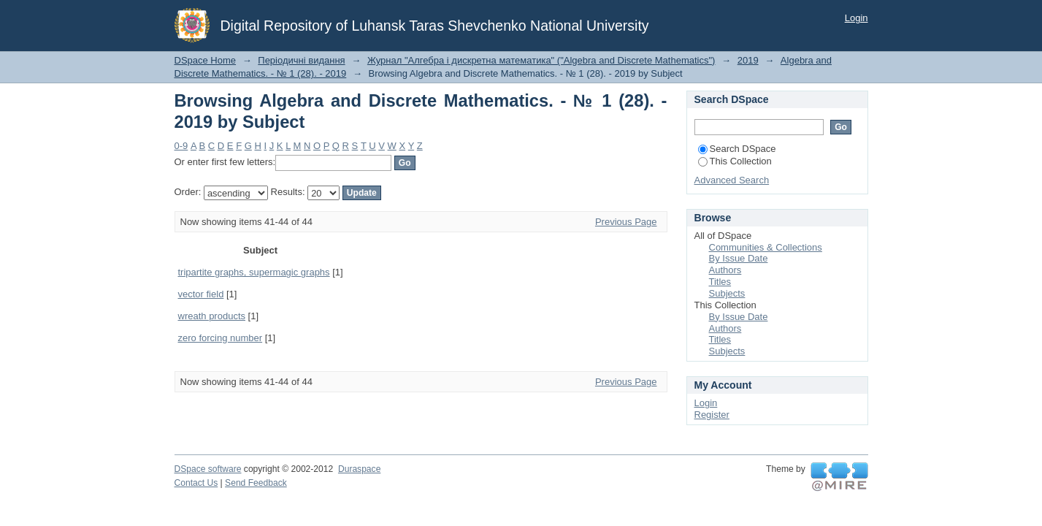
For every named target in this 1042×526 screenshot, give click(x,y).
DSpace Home (206, 60)
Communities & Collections (765, 247)
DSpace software (208, 469)
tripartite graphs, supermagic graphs (254, 272)
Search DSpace (737, 148)
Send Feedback (256, 483)
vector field (201, 294)
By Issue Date (738, 258)
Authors (725, 269)
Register (711, 414)
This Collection (735, 161)
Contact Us (196, 483)
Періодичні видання (301, 60)
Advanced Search (732, 180)
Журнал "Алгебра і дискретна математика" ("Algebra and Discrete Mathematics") (541, 60)
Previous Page (626, 221)
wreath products (212, 315)
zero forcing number (220, 337)
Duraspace (359, 469)
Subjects (727, 293)
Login (856, 17)
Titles (720, 281)
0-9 (181, 145)
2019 (748, 60)
